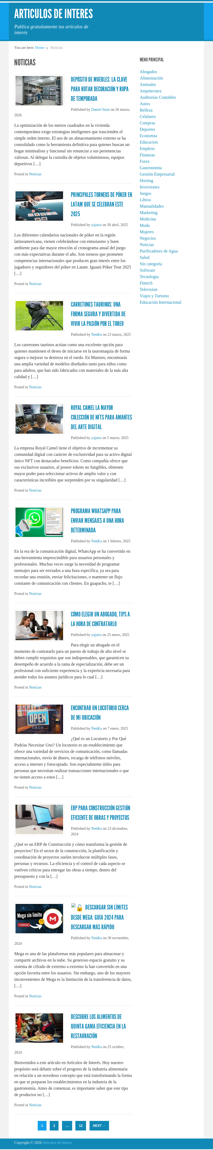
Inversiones (150, 187)
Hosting (146, 180)
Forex (145, 161)
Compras (147, 123)
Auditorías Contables (158, 97)
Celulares (148, 116)
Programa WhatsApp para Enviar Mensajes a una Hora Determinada (97, 520)
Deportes (147, 129)
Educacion (149, 142)
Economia (148, 135)
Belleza (146, 110)
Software (147, 270)
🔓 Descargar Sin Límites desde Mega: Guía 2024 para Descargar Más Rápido (97, 917)
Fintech (146, 283)
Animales (148, 84)
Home (39, 48)
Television (148, 289)
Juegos (146, 193)
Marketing (149, 212)
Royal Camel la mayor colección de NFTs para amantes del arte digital (101, 417)
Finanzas (147, 155)
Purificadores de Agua (159, 251)
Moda (145, 225)
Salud (144, 257)
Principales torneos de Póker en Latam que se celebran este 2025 (101, 204)
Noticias (35, 174)
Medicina (148, 219)
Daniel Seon (100, 110)
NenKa (96, 335)
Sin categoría (151, 264)
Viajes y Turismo (154, 296)
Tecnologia (149, 276)
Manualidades (152, 206)
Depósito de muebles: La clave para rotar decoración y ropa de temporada (100, 89)
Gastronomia (151, 167)
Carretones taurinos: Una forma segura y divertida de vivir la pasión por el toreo (98, 314)
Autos (145, 103)
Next (99, 1125)
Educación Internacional (160, 302)
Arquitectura (150, 91)
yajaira (96, 225)
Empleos (147, 148)
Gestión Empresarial (157, 174)
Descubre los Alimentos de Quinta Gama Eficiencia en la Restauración (98, 1026)
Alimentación (151, 78)
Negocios (148, 238)
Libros (145, 199)
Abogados (148, 71)
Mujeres (147, 232)
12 (81, 1125)
